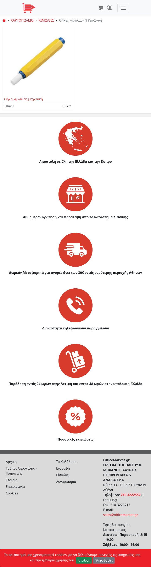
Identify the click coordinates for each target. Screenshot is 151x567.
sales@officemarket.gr (120, 514)
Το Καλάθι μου (67, 461)
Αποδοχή (84, 560)
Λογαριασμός (66, 481)
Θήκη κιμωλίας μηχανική (23, 99)
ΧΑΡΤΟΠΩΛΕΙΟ (22, 20)
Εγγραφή (63, 468)
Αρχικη (11, 461)
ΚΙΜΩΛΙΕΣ (46, 20)
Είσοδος (62, 475)
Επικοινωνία (15, 486)
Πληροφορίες (104, 560)
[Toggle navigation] (123, 8)
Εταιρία (11, 480)
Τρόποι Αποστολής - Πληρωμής (21, 471)
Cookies (12, 493)
